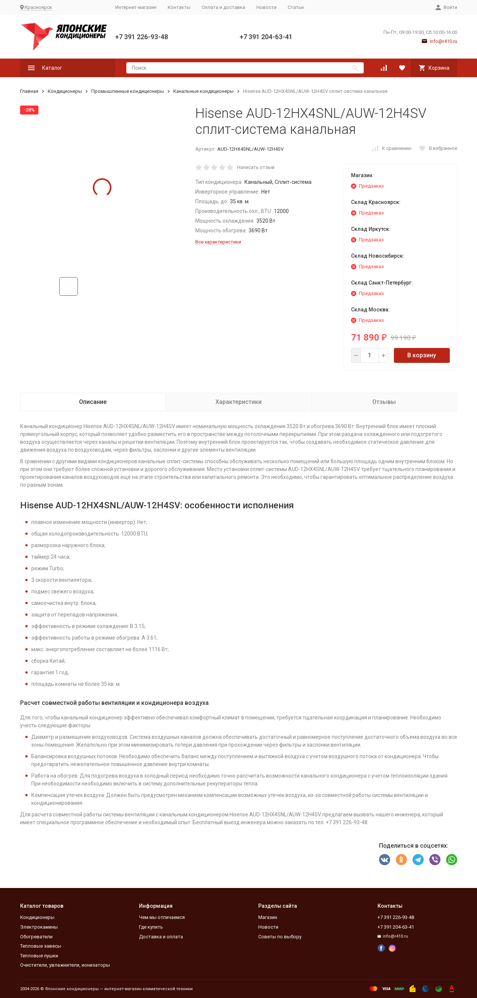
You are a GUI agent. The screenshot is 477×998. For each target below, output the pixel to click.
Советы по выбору (279, 936)
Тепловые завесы (40, 946)
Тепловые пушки (39, 955)
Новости (266, 7)
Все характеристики (218, 242)
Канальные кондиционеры (203, 91)
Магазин (267, 917)
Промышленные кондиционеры (127, 91)
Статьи (296, 7)
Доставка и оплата (161, 936)
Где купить (151, 927)
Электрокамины (39, 927)
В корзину (421, 355)
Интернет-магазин (136, 7)
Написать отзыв (256, 167)
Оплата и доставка (223, 7)
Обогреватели (36, 936)
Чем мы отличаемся (162, 917)
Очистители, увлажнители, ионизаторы (65, 965)
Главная (29, 91)
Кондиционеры (65, 91)
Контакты (179, 7)
